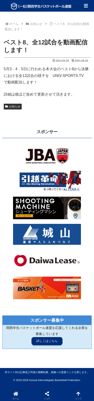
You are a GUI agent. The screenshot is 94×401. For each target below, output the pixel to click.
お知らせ (12, 106)
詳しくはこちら (47, 341)
